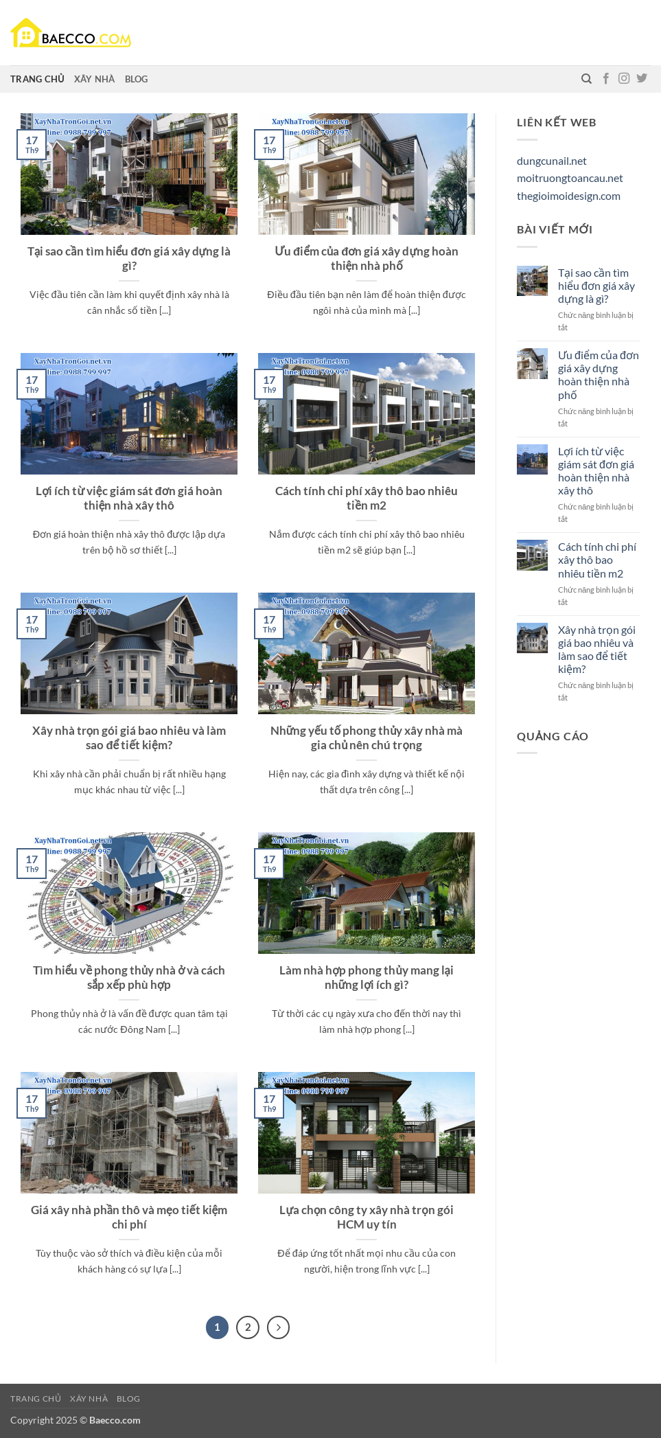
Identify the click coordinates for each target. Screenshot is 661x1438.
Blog (136, 78)
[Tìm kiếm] (586, 79)
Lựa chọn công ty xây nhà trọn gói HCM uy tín (366, 1217)
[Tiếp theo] (278, 1327)
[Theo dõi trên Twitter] (641, 79)
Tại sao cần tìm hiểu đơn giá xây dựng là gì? (129, 258)
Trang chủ (37, 78)
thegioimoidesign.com (569, 195)
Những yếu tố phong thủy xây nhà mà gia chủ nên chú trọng (366, 738)
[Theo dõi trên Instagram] (623, 79)
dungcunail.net (552, 160)
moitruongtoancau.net (570, 177)
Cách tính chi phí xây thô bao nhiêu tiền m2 (366, 498)
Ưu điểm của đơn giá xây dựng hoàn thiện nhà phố (367, 258)
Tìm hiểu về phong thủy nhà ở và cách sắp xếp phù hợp (129, 977)
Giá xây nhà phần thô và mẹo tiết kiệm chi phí (129, 1217)
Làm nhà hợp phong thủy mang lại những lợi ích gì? (366, 977)
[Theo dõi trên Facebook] (606, 79)
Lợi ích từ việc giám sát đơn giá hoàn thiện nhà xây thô (129, 498)
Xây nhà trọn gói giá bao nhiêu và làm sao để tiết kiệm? (129, 738)
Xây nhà (94, 78)
